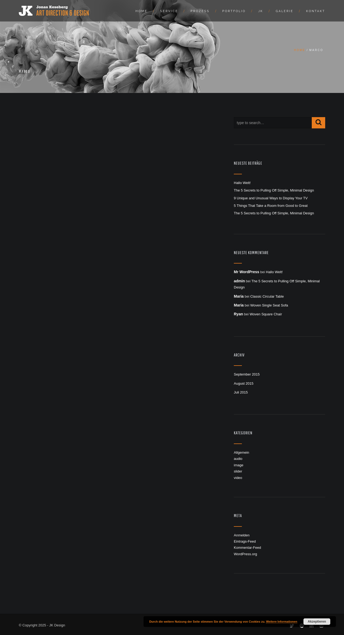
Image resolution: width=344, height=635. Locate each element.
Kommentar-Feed (247, 548)
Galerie (284, 11)
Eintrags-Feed (245, 541)
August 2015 (243, 383)
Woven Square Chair (266, 314)
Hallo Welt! (242, 183)
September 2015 (247, 374)
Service (169, 11)
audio (238, 459)
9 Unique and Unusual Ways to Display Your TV (271, 198)
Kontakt (315, 11)
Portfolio (234, 11)
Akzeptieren (317, 621)
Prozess (200, 11)
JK (260, 11)
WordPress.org (245, 554)
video (238, 478)
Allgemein (241, 452)
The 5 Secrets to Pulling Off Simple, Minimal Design (274, 190)
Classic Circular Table (267, 296)
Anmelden (242, 535)
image (238, 465)
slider (238, 471)
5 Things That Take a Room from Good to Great (271, 206)
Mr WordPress (246, 272)
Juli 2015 (241, 392)
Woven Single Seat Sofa (269, 305)
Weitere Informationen (281, 621)
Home (141, 11)
